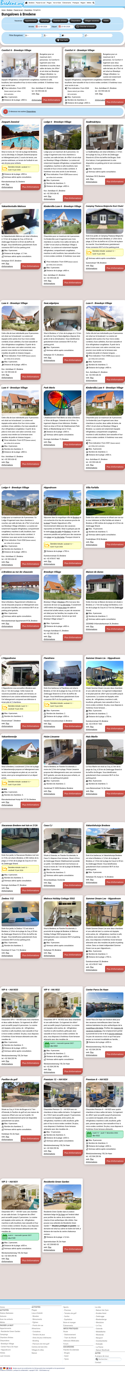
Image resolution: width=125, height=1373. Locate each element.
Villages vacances (92, 21)
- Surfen (66, 1316)
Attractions (36, 1328)
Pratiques (76, 3)
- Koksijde (99, 1344)
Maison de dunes (94, 571)
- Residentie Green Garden (10, 1331)
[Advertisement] (62, 292)
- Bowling (35, 1341)
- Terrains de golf (69, 1313)
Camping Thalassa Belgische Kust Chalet (104, 206)
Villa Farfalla (92, 487)
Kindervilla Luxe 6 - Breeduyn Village (62, 206)
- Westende (99, 1335)
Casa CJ (48, 825)
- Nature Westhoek (102, 1350)
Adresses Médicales (71, 1341)
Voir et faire (57, 3)
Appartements (30, 21)
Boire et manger (69, 1322)
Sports (65, 1307)
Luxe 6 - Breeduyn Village (15, 303)
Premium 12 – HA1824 (55, 1079)
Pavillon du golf (9, 1079)
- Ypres (66, 1359)
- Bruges (66, 1353)
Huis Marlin (92, 736)
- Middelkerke (100, 1332)
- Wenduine (99, 1322)
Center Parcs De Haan (97, 989)
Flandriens (49, 658)
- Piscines (67, 1310)
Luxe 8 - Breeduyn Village (99, 303)
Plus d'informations (51, 100)
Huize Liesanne (51, 736)
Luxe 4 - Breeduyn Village (15, 387)
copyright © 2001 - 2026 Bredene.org (39, 1370)
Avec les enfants (6, 1319)
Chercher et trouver (86, 27)
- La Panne (99, 1347)
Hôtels (106, 21)
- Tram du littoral (69, 1338)
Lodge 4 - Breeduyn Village (15, 487)
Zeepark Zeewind (10, 121)
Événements (66, 3)
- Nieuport (99, 1338)
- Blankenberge (101, 1319)
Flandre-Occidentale (71, 1350)
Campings (45, 21)
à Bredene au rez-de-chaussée (17, 571)
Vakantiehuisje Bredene (98, 825)
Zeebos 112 (8, 898)
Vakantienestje (9, 736)
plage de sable (55, 532)
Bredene (31, 3)
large (60, 608)
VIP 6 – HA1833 (10, 989)
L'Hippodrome (9, 658)
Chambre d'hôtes (60, 21)
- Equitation (67, 1319)
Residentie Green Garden (56, 1181)
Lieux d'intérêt (37, 1313)
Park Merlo (49, 387)
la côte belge (59, 537)
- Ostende (99, 1329)
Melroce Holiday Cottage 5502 (59, 898)
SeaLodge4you (51, 303)
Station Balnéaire (6, 1313)
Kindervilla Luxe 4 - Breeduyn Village (104, 387)
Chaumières (75, 21)
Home (2, 1307)
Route (65, 1332)
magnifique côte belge (94, 1028)
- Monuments (37, 1319)
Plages (49, 3)
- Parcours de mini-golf (40, 1344)
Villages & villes (38, 1350)
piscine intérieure (115, 1034)
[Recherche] (93, 3)
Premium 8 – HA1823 (97, 1079)
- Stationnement (69, 1335)
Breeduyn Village (52, 571)
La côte (98, 1307)
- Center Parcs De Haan (9, 1347)
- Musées (35, 1316)
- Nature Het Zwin (102, 1310)
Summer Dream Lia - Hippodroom (103, 658)
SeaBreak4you (93, 121)
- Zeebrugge (99, 1316)
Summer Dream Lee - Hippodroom (103, 898)
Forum (65, 1344)
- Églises (35, 1322)
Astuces (3, 1316)
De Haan (61, 1215)
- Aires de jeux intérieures (41, 1338)
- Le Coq (98, 1326)
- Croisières (36, 1332)
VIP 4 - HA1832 (52, 989)
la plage (47, 523)
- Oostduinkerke (101, 1341)
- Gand (65, 1356)
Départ (54, 27)
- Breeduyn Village (7, 1344)
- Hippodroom (5, 1350)
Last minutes (5, 1356)
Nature (34, 1353)
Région (83, 3)
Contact (98, 1362)
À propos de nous (102, 1356)
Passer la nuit (40, 3)
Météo (89, 3)
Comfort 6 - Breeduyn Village (16, 50)
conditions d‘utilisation (6, 1370)
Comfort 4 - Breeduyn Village (79, 50)
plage (49, 537)
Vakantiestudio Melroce (14, 206)
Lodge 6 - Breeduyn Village (57, 121)
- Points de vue (37, 1325)
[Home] (26, 3)
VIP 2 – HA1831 (10, 1181)
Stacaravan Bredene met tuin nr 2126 (20, 825)
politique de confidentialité (20, 1370)
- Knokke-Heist (100, 1313)
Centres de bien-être (39, 1347)
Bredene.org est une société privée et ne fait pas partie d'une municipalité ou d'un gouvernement (39, 1368)
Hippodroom (50, 487)
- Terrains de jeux (38, 1335)
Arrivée (31, 27)
